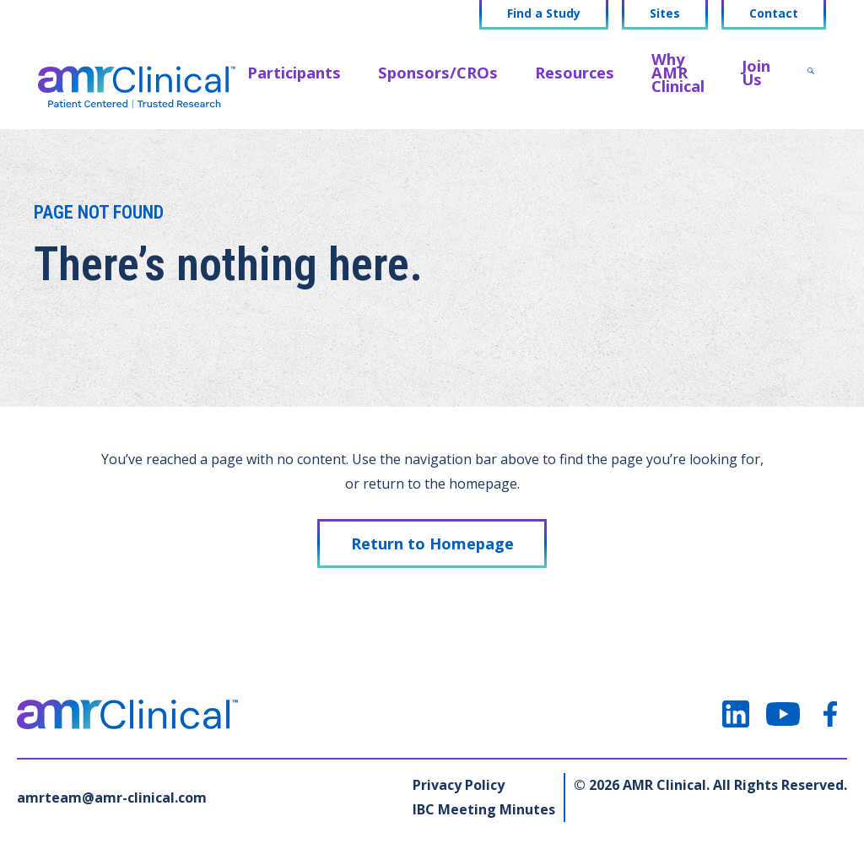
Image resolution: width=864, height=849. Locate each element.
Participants (294, 72)
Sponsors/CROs (438, 72)
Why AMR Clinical (678, 72)
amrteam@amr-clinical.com (112, 797)
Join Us (756, 72)
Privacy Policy (459, 785)
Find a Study (543, 13)
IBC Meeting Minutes (484, 809)
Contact (773, 13)
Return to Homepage (432, 543)
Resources (574, 72)
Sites (665, 13)
